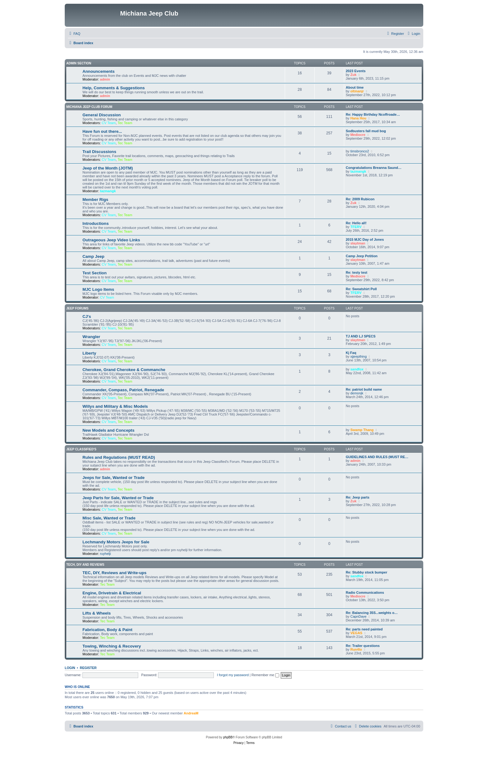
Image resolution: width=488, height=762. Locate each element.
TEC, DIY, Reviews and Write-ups (114, 572)
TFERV (356, 227)
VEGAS (356, 633)
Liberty (89, 353)
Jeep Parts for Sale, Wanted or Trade (118, 497)
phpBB (227, 737)
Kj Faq (351, 353)
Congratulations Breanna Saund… (373, 168)
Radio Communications (365, 592)
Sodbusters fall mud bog (366, 131)
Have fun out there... (102, 131)
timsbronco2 (359, 151)
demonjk (357, 393)
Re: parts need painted (364, 629)
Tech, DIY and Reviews (85, 564)
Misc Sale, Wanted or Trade (108, 518)
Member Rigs (95, 199)
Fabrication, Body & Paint (107, 629)
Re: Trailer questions (363, 646)
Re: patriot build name (364, 389)
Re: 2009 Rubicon (360, 199)
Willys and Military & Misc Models (115, 406)
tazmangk (108, 191)
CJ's (86, 316)
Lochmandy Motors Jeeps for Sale (115, 542)
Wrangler (91, 336)
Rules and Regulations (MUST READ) (118, 457)
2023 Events (356, 71)
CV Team (109, 123)
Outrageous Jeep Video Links (111, 240)
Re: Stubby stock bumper (366, 572)
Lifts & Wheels (96, 613)
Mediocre (357, 135)
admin (105, 79)
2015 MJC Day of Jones (365, 239)
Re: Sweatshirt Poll (361, 289)
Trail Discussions (99, 151)
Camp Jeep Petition (362, 256)
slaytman (357, 243)
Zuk (353, 75)
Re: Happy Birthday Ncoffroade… (373, 114)
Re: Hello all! (356, 223)
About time (355, 87)
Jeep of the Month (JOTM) (107, 168)
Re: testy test (356, 272)
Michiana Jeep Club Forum (89, 107)
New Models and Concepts (108, 430)
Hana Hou (358, 118)
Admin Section (78, 63)
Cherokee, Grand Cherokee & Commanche (123, 369)
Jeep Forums (77, 308)
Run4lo (356, 649)
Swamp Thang (362, 430)
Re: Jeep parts (357, 497)
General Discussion (101, 115)
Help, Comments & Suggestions (113, 88)
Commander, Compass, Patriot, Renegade (123, 390)
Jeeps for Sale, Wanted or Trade (113, 477)
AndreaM (191, 713)
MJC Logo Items (98, 289)
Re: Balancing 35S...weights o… (372, 613)
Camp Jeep (93, 256)
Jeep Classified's (81, 449)
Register (88, 668)
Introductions (95, 223)
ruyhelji (105, 553)
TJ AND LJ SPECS (361, 336)
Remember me (265, 675)
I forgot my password (233, 675)
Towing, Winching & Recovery (111, 646)
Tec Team (125, 123)
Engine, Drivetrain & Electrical (111, 593)
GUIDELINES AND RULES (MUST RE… (377, 457)
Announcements (98, 71)
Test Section (94, 273)
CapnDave (358, 616)
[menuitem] (74, 33)
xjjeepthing (358, 356)
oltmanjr (357, 91)
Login (70, 668)
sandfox (357, 369)
